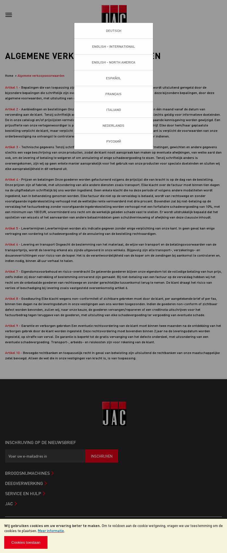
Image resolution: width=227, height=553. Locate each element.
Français (113, 94)
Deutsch (113, 31)
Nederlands (113, 125)
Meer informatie (51, 530)
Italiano (113, 110)
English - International (113, 46)
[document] (113, 536)
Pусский (113, 141)
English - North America (113, 62)
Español (113, 78)
